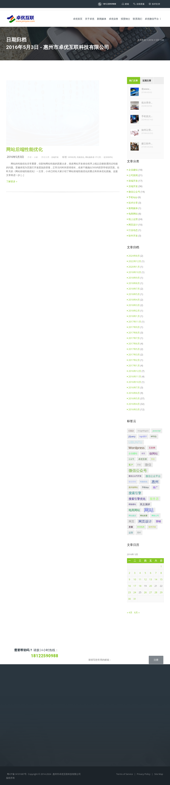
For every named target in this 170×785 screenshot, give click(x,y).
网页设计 (132, 224)
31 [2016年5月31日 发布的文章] (134, 598)
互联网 (152, 447)
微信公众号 (133, 191)
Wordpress (137, 448)
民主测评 (145, 504)
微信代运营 (12, 719)
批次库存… (147, 102)
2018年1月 (133, 316)
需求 (139, 532)
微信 (148, 465)
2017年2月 (133, 360)
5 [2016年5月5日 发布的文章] (145, 572)
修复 (143, 453)
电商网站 (132, 213)
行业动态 (132, 230)
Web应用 (72, 157)
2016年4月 (133, 403)
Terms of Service (124, 774)
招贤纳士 (125, 15)
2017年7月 (133, 338)
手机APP (10, 703)
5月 (157, 39)
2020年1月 (133, 266)
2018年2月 (133, 310)
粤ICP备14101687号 (17, 774)
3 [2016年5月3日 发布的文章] (134, 572)
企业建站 (132, 169)
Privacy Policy (144, 774)
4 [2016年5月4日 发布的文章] (140, 572)
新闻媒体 (101, 15)
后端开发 (55, 157)
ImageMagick (143, 431)
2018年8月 (133, 283)
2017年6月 (133, 343)
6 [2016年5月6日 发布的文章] (150, 572)
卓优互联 (142, 459)
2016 (150, 39)
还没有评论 (108, 157)
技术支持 (154, 4)
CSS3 (131, 430)
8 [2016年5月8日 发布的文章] (161, 572)
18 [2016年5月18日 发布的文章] (140, 585)
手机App (132, 197)
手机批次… (147, 116)
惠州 (155, 481)
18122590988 (106, 4)
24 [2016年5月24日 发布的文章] (134, 592)
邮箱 (124, 4)
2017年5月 (133, 349)
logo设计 (143, 436)
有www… (146, 88)
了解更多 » (11, 181)
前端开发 (132, 180)
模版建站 (132, 504)
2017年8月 (133, 332)
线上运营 (132, 219)
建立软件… (147, 143)
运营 (131, 532)
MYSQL (154, 436)
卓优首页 (77, 15)
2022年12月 (134, 261)
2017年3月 (133, 354)
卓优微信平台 (152, 15)
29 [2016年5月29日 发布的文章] (161, 592)
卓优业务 (113, 15)
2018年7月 (133, 288)
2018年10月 (134, 272)
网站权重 (143, 515)
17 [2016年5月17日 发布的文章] (134, 585)
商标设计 (10, 708)
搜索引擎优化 (137, 499)
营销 (158, 521)
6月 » (137, 612)
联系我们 (137, 15)
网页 (131, 521)
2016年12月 (134, 371)
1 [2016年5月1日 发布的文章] (161, 566)
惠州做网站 (133, 487)
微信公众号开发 (135, 476)
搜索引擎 (135, 493)
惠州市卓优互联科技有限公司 (67, 774)
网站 (149, 510)
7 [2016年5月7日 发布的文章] (156, 572)
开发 (139, 465)
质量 (131, 526)
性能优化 (80, 157)
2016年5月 (133, 398)
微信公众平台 (153, 476)
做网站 (153, 453)
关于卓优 (89, 15)
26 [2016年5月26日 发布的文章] (145, 592)
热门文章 (133, 80)
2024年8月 (133, 255)
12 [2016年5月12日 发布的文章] (145, 579)
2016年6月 (133, 392)
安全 (153, 459)
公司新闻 (132, 175)
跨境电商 (140, 527)
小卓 (36, 157)
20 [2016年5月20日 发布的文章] (150, 585)
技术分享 (132, 202)
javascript (157, 431)
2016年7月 (133, 387)
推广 (155, 487)
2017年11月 (134, 321)
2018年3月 (133, 305)
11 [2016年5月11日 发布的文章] (140, 579)
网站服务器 (89, 157)
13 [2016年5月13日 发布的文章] (150, 579)
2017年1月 (133, 365)
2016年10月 (134, 382)
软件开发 (132, 235)
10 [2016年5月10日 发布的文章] (134, 579)
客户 (131, 464)
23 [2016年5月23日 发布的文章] (129, 592)
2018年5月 (133, 294)
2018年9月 (133, 277)
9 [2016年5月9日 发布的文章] (129, 579)
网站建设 (132, 515)
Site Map (158, 774)
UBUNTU (135, 442)
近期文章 (146, 80)
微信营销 (132, 481)
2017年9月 (133, 327)
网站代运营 (12, 713)
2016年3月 (133, 409)
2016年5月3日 (15, 157)
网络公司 (155, 515)
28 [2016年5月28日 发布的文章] (156, 592)
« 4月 (129, 612)
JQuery (132, 436)
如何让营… (147, 129)
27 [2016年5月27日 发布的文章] (150, 592)
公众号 (131, 459)
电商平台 (10, 693)
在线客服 (138, 4)
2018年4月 (133, 299)
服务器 (154, 499)
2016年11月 (134, 376)
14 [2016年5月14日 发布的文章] (156, 579)
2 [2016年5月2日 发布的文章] (129, 572)
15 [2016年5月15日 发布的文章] (161, 579)
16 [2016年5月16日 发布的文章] (129, 585)
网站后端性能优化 (24, 149)
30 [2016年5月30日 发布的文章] (129, 598)
